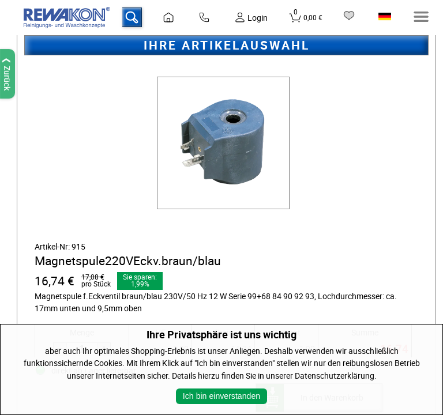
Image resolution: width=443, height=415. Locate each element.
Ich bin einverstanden (221, 396)
